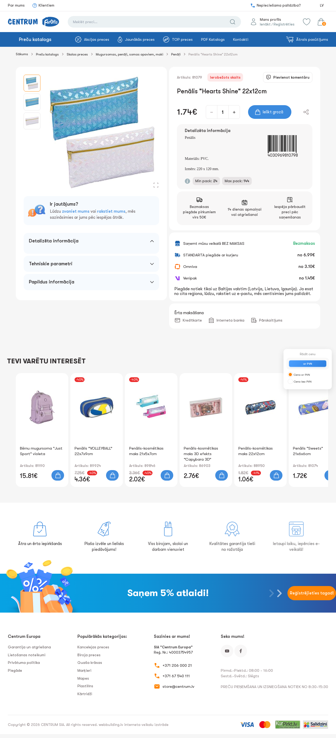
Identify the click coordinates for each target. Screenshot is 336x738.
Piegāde (15, 670)
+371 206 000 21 (177, 665)
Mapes (83, 678)
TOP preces (178, 39)
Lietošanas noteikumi (26, 655)
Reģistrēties (284, 24)
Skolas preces (77, 54)
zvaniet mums (76, 211)
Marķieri (84, 670)
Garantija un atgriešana (29, 647)
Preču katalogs (35, 39)
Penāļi (176, 54)
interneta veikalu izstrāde (146, 724)
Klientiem (43, 5)
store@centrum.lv (178, 686)
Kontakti (240, 39)
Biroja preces (89, 655)
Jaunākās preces (136, 39)
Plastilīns (85, 686)
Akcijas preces (92, 39)
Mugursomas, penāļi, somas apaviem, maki (129, 54)
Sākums (22, 54)
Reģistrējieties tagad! (312, 593)
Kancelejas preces (93, 647)
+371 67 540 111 (176, 676)
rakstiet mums (111, 211)
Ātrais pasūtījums (307, 39)
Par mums (16, 5)
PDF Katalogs (213, 39)
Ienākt (265, 24)
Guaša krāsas (89, 662)
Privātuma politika (24, 662)
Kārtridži (84, 694)
